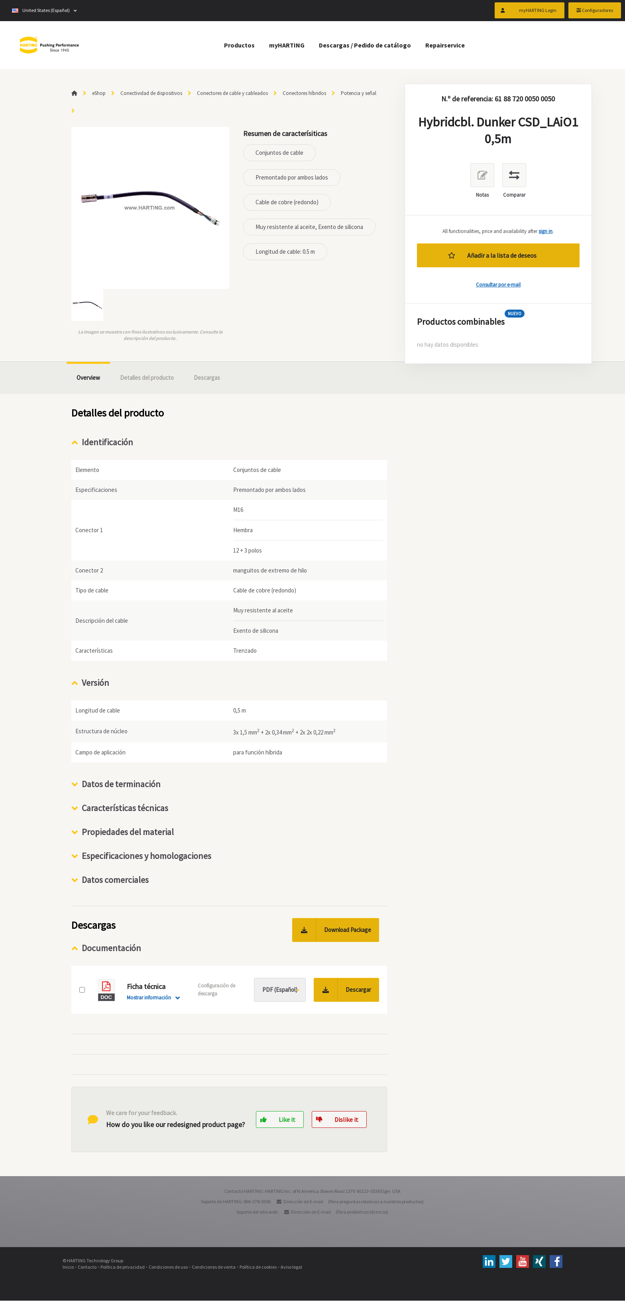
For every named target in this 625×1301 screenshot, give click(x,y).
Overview (88, 377)
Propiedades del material (128, 832)
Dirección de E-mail (303, 1202)
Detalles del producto (147, 377)
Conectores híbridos (304, 93)
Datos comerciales (115, 880)
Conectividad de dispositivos (151, 93)
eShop (99, 93)
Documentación (111, 948)
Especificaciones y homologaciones (146, 856)
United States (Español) (41, 12)
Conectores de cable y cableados (232, 93)
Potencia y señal (358, 93)
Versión (95, 682)
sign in (545, 231)
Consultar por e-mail (498, 284)
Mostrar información (149, 998)
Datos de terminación (121, 784)
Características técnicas (125, 808)
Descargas (207, 377)
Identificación (107, 442)
